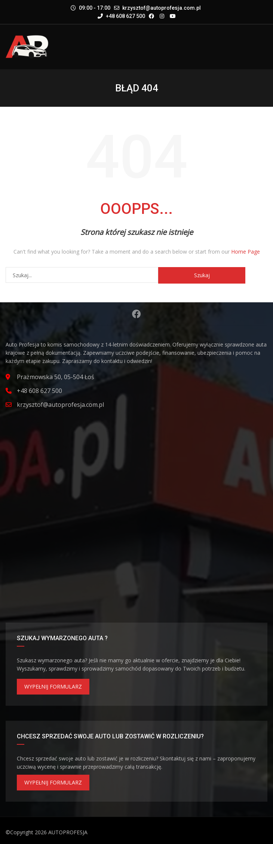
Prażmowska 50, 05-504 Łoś (55, 377)
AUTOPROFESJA (68, 832)
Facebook (136, 314)
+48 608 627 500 (121, 16)
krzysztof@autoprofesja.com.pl (161, 8)
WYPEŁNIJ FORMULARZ (53, 686)
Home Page (245, 251)
